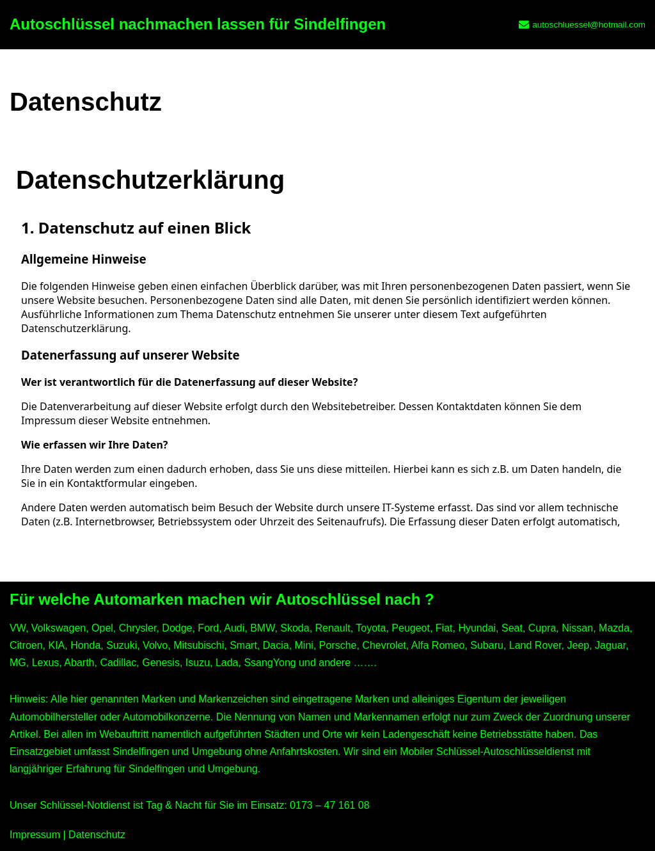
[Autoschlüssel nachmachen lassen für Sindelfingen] (198, 25)
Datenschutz (96, 834)
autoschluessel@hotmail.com (588, 24)
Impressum (35, 834)
